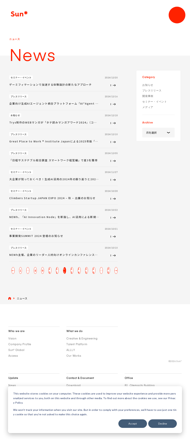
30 (108, 270)
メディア (147, 107)
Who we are (16, 331)
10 (49, 270)
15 (86, 270)
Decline (162, 423)
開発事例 (147, 96)
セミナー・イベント (154, 101)
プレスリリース (151, 90)
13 (71, 270)
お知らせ (147, 85)
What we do (74, 331)
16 (93, 270)
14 (79, 270)
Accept (132, 423)
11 (57, 270)
